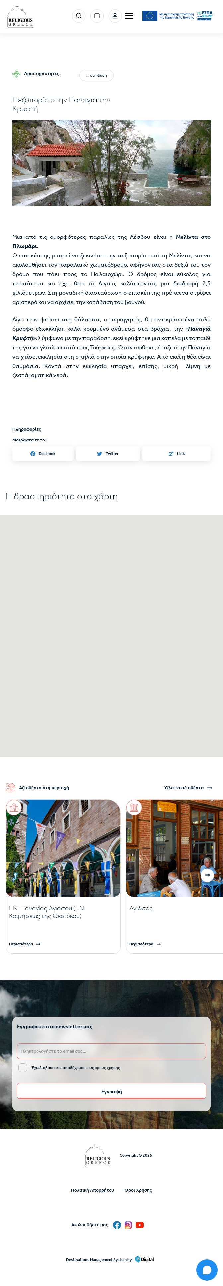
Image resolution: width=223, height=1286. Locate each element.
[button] (111, 163)
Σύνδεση (115, 16)
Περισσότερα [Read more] (21, 944)
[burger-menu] (129, 16)
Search (78, 16)
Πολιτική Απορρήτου (92, 1190)
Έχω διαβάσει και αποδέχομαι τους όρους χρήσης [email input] (75, 1067)
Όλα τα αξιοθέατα (184, 788)
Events (97, 16)
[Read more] (63, 912)
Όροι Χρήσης (138, 1190)
